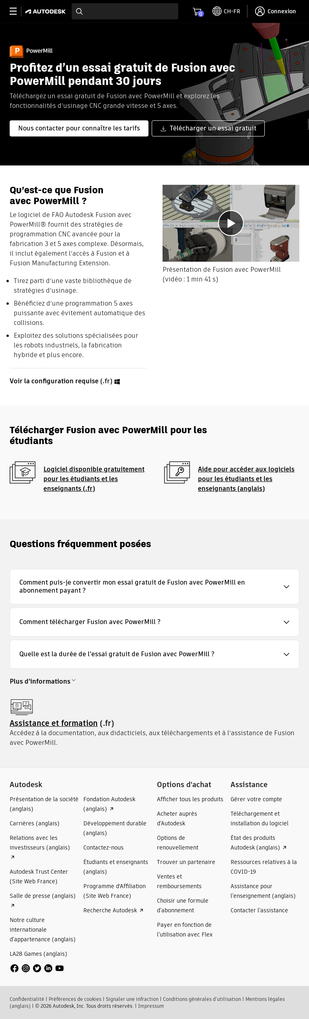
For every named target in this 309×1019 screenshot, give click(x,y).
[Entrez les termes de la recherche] (125, 11)
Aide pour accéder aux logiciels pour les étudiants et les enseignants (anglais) (246, 479)
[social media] (37, 968)
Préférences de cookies (75, 999)
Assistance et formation (54, 723)
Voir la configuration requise (54, 381)
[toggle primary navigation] (17, 11)
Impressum (151, 1005)
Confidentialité (27, 999)
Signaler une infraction (132, 999)
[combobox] (125, 11)
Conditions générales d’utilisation (202, 999)
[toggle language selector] (226, 11)
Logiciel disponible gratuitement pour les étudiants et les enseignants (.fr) (93, 479)
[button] (154, 586)
